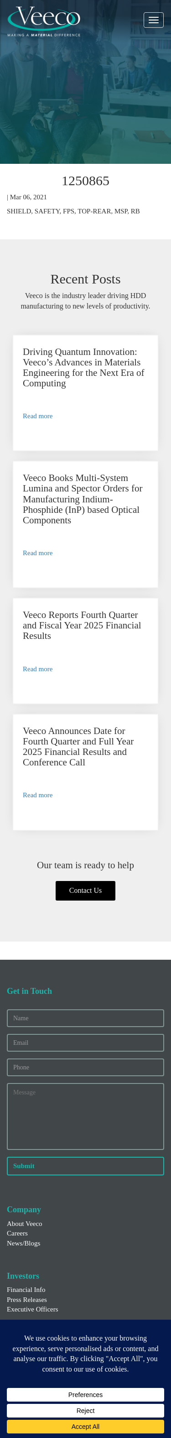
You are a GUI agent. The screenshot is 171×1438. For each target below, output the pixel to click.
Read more (37, 416)
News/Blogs (23, 1243)
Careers (17, 1233)
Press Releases (27, 1299)
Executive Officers (32, 1309)
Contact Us (85, 890)
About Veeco (24, 1223)
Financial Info (26, 1289)
